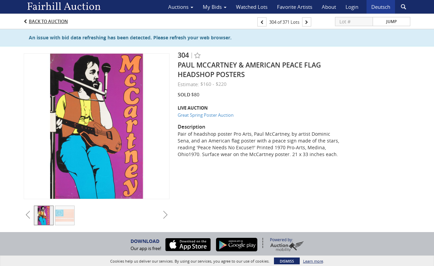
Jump (391, 21)
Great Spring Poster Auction (206, 115)
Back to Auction (48, 21)
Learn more (313, 261)
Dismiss (287, 261)
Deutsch (380, 6)
